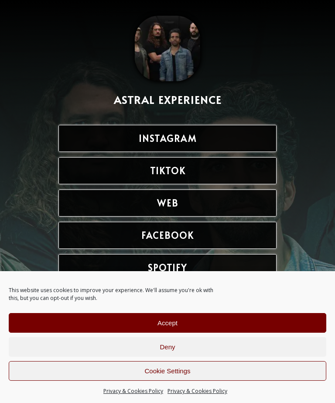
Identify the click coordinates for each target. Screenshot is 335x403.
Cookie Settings (167, 371)
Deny (167, 347)
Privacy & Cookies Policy (133, 391)
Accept (167, 323)
